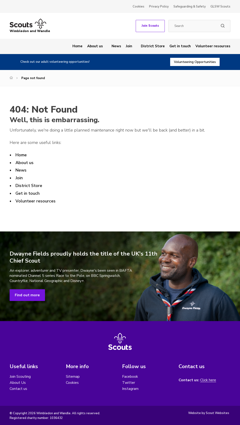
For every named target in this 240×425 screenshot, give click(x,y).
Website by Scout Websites (208, 413)
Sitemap (73, 376)
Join (129, 46)
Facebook (130, 376)
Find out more (27, 295)
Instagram (130, 388)
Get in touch (180, 46)
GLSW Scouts (220, 6)
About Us (18, 382)
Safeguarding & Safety (189, 6)
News (116, 46)
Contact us (18, 388)
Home (77, 46)
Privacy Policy (159, 6)
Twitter (128, 382)
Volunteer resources (212, 46)
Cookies (138, 6)
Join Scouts (150, 26)
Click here (208, 380)
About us (95, 46)
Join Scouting (20, 376)
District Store (153, 46)
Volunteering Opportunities (195, 62)
